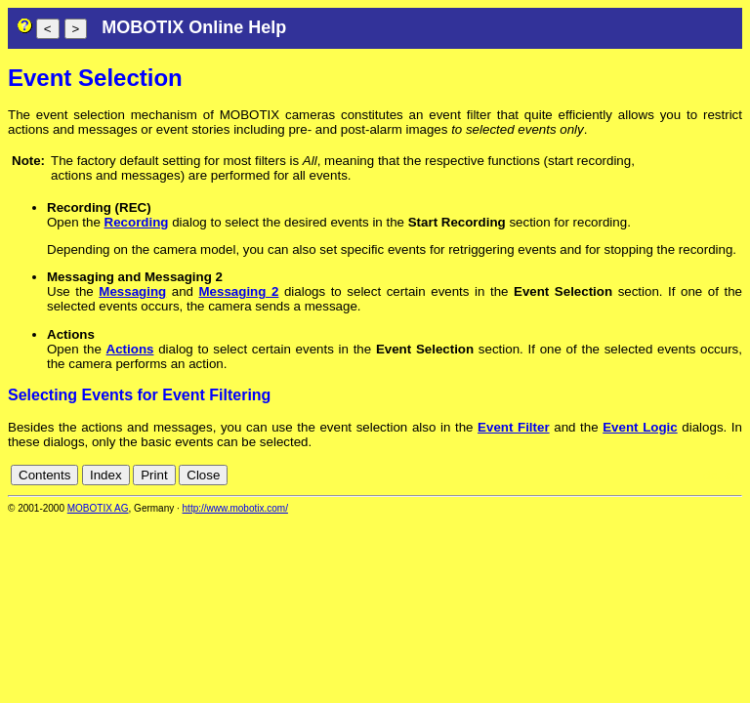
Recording (136, 222)
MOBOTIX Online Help (194, 27)
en (732, 475)
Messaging (132, 291)
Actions (130, 349)
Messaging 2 (239, 291)
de (710, 475)
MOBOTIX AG (98, 508)
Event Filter (514, 427)
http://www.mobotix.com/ (235, 508)
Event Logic (640, 427)
